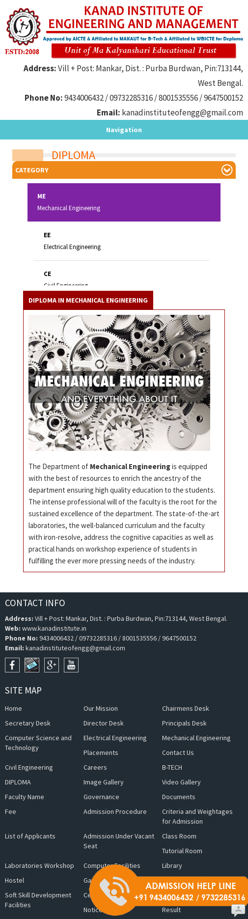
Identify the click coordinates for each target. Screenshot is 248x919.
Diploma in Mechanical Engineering (88, 267)
